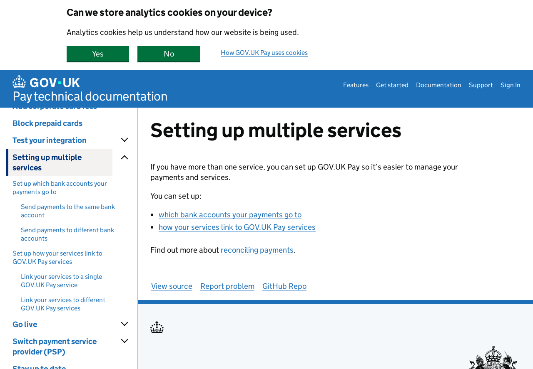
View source (171, 286)
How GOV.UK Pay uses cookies (264, 53)
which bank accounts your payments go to (230, 214)
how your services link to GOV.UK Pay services (237, 227)
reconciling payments (257, 250)
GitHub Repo (284, 286)
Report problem (227, 286)
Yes (110, 54)
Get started (392, 85)
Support (481, 85)
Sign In (511, 85)
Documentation (438, 85)
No (182, 54)
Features (356, 85)
